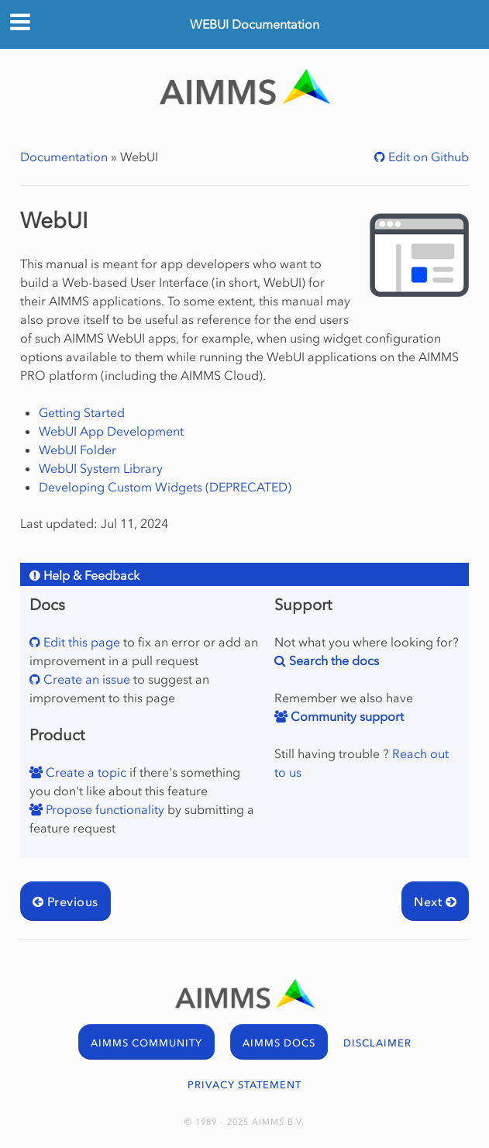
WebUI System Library (101, 468)
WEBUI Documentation (254, 24)
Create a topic (84, 772)
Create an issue (85, 679)
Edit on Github (427, 156)
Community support (346, 716)
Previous (65, 901)
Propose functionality (103, 809)
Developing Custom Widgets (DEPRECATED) (165, 487)
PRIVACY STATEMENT (244, 1085)
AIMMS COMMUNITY (146, 1043)
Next (435, 901)
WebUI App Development (111, 431)
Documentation (64, 156)
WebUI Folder (77, 449)
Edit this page (80, 642)
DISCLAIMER (377, 1043)
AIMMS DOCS (279, 1043)
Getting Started (82, 412)
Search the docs (332, 660)
